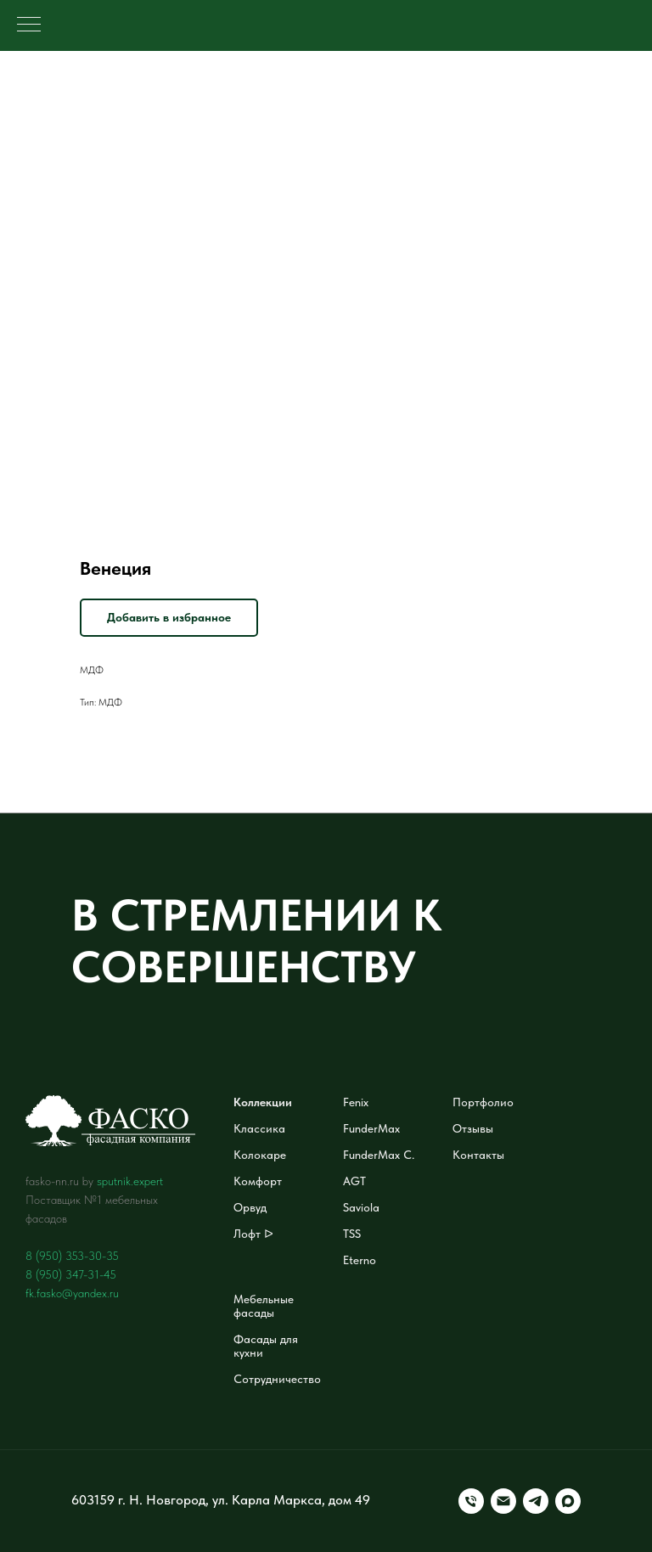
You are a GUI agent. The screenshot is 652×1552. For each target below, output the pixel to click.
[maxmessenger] (568, 1501)
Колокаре (259, 1154)
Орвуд (250, 1207)
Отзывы (472, 1128)
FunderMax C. (378, 1154)
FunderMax (371, 1128)
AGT (354, 1181)
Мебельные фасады (263, 1305)
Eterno (359, 1260)
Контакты (478, 1154)
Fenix (355, 1102)
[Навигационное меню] (29, 25)
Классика (259, 1128)
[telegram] (535, 1501)
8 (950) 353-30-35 (72, 1255)
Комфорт (257, 1181)
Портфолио (483, 1102)
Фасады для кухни (265, 1345)
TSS (352, 1233)
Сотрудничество (277, 1379)
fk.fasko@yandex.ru (72, 1293)
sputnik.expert (130, 1181)
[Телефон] (471, 1501)
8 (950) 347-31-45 (70, 1274)
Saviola (361, 1207)
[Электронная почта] (503, 1501)
